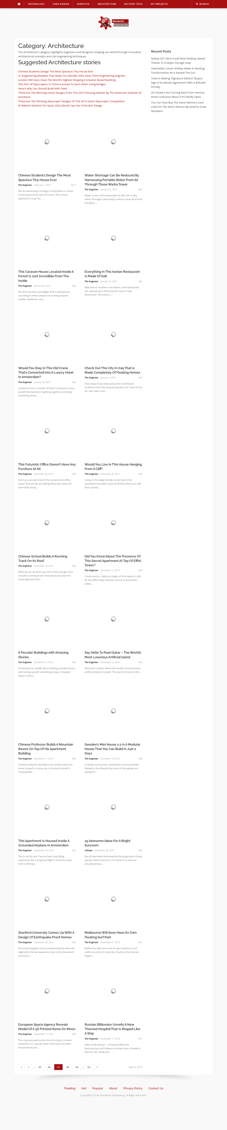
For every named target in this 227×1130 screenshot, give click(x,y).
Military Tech (133, 4)
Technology (36, 4)
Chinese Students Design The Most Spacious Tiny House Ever (55, 71)
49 (78, 1066)
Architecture (107, 4)
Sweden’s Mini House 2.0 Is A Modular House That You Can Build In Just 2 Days (112, 749)
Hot (83, 1088)
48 (69, 1066)
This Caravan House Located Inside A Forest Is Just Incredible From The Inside (46, 276)
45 (41, 1066)
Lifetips (89, 850)
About (113, 1088)
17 (74, 185)
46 (50, 1066)
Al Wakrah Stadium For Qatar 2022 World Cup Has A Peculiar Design (60, 105)
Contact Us (155, 1088)
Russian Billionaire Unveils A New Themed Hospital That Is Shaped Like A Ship (112, 1029)
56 (90, 1066)
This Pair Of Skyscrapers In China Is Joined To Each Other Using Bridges (62, 84)
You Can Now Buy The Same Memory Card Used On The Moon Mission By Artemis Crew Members (178, 107)
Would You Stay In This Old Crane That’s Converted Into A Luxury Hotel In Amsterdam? (45, 372)
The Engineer (25, 185)
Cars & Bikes (61, 4)
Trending (69, 1088)
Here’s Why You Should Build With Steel (42, 88)
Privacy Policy (132, 1088)
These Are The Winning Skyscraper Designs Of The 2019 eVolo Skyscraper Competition (71, 101)
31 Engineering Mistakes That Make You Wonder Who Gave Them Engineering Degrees (71, 75)
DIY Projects (159, 4)
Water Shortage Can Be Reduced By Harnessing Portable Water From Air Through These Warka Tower (112, 179)
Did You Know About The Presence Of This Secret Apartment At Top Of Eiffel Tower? (113, 560)
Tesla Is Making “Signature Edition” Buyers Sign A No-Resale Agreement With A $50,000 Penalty (178, 82)
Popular (97, 1088)
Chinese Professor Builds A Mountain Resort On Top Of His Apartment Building (45, 749)
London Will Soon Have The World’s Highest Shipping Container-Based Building (67, 80)
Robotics (83, 4)
